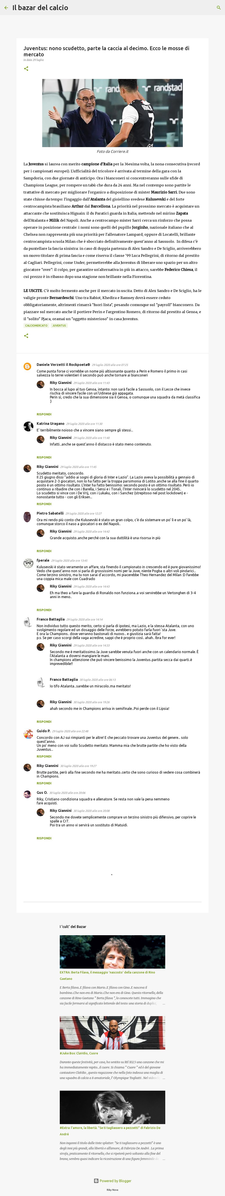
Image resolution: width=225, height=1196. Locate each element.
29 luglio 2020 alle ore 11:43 (91, 382)
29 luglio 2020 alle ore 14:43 (91, 586)
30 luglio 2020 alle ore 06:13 (98, 679)
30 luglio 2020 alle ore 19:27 (78, 765)
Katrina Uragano (50, 423)
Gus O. (42, 792)
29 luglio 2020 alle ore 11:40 (91, 437)
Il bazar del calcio (40, 7)
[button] (26, 69)
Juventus (59, 325)
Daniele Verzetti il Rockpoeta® (63, 365)
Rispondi (44, 414)
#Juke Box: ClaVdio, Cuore (79, 1053)
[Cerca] (74, 7)
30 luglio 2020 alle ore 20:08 (91, 810)
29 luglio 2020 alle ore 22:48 (70, 731)
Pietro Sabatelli (50, 513)
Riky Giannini (61, 383)
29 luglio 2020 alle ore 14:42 (91, 531)
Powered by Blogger (112, 1181)
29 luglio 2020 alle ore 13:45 (69, 560)
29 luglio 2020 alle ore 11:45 (78, 466)
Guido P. (43, 731)
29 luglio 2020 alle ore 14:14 (84, 619)
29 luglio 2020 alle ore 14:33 (91, 645)
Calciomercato (36, 325)
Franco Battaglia (51, 619)
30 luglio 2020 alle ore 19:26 (91, 702)
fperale (43, 560)
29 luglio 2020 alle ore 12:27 (83, 513)
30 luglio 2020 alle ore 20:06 (67, 792)
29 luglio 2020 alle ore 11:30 (84, 423)
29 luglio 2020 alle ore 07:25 (110, 364)
